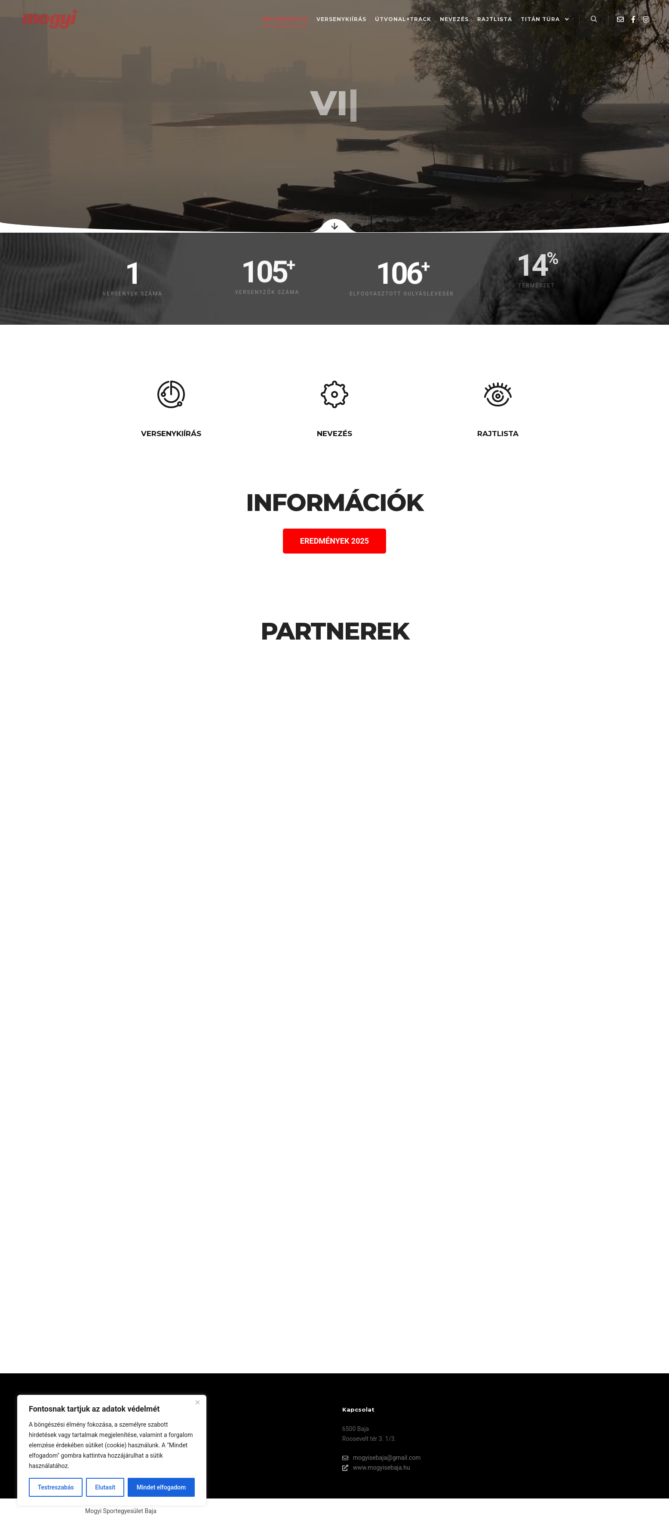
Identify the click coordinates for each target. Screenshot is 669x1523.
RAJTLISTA (498, 433)
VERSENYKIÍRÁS (171, 433)
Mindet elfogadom (161, 1487)
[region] (111, 1450)
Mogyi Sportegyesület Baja (121, 1511)
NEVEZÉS (334, 433)
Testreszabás (56, 1487)
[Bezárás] (197, 1402)
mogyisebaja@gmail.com (381, 1458)
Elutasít (105, 1487)
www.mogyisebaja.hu (376, 1468)
